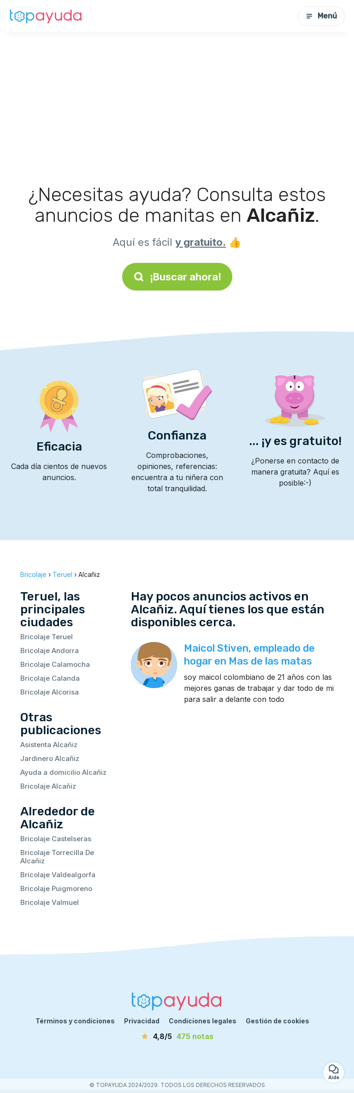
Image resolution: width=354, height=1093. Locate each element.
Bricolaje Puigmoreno (56, 888)
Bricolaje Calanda (50, 678)
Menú (321, 16)
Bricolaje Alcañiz (48, 786)
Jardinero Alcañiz (49, 758)
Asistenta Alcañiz (48, 744)
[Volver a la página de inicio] (46, 16)
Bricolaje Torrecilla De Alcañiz (57, 856)
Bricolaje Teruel (46, 636)
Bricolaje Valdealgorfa (57, 874)
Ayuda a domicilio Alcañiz (63, 772)
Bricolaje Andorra (49, 650)
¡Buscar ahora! (177, 277)
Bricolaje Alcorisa (49, 692)
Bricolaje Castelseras (55, 838)
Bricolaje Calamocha (55, 664)
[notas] (177, 1036)
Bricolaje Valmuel (49, 902)
